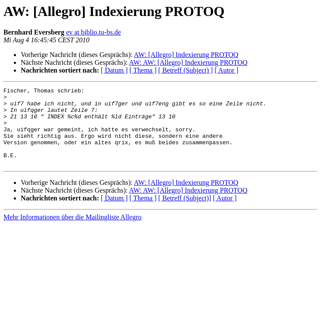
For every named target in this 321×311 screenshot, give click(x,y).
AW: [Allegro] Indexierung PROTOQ (186, 54)
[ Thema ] (143, 70)
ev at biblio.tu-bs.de (93, 32)
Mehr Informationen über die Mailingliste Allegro (72, 232)
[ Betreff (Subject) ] (185, 70)
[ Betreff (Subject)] (184, 213)
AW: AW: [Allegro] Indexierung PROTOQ (188, 62)
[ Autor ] (226, 70)
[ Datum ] (114, 70)
